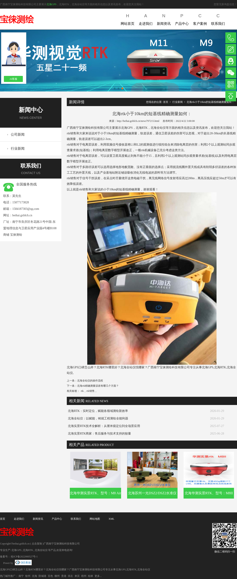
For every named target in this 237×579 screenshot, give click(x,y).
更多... (98, 575)
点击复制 (37, 543)
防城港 (42, 575)
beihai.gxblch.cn (22, 215)
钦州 (27, 575)
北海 (34, 575)
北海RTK (28, 550)
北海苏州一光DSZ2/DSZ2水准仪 (152, 493)
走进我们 (146, 18)
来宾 (77, 575)
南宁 (21, 575)
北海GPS (51, 4)
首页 (165, 102)
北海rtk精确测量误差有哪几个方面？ (98, 385)
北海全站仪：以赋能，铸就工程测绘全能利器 (98, 418)
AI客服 (13, 78)
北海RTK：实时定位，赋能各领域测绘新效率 (98, 411)
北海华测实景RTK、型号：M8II (209, 493)
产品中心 (182, 18)
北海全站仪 (41, 550)
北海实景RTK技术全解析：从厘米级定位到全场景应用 (104, 426)
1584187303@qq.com (25, 208)
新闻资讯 (164, 18)
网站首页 (127, 18)
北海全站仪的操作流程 (90, 380)
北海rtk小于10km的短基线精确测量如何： (210, 102)
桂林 (90, 575)
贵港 (63, 575)
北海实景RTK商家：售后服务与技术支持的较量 (99, 433)
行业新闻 (18, 148)
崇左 (70, 575)
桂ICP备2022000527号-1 (24, 556)
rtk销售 (90, 390)
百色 (50, 575)
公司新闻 (18, 134)
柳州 (57, 575)
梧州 (83, 575)
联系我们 (218, 18)
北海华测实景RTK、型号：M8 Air (95, 493)
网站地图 (95, 518)
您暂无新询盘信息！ (225, 4)
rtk (82, 390)
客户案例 (200, 18)
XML (111, 518)
